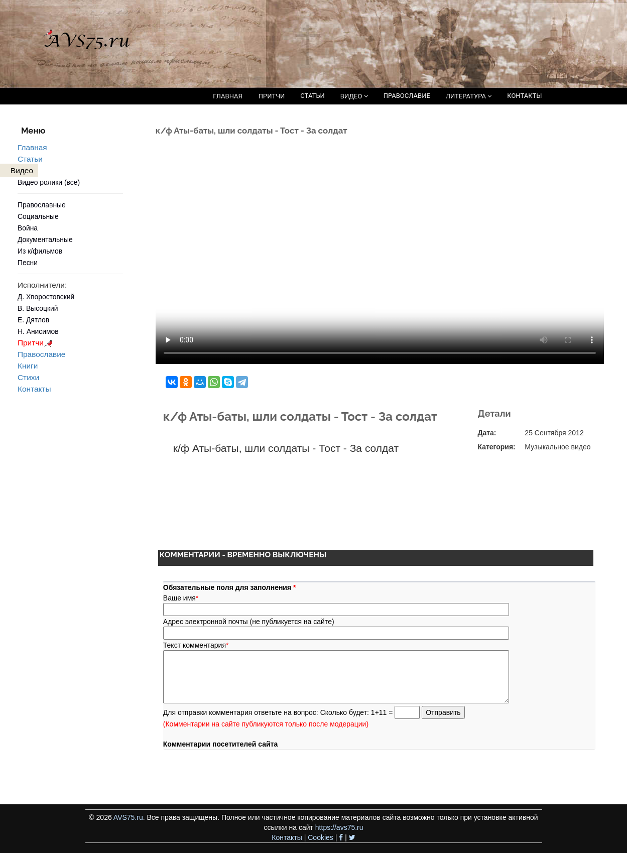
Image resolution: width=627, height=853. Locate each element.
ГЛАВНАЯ (227, 96)
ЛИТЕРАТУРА (468, 96)
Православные (42, 205)
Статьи (30, 159)
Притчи (36, 342)
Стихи (28, 377)
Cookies (320, 837)
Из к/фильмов (40, 251)
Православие (41, 354)
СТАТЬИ (312, 95)
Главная (32, 147)
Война (28, 228)
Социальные (38, 216)
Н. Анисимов (38, 331)
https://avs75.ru (339, 827)
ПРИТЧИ (272, 96)
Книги (28, 365)
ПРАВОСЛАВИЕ (407, 95)
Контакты (34, 389)
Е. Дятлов (33, 320)
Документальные (45, 239)
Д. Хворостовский (46, 297)
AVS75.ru (128, 817)
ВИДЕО (354, 96)
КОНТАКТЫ (524, 95)
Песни (28, 263)
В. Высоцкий (38, 308)
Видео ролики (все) (49, 182)
